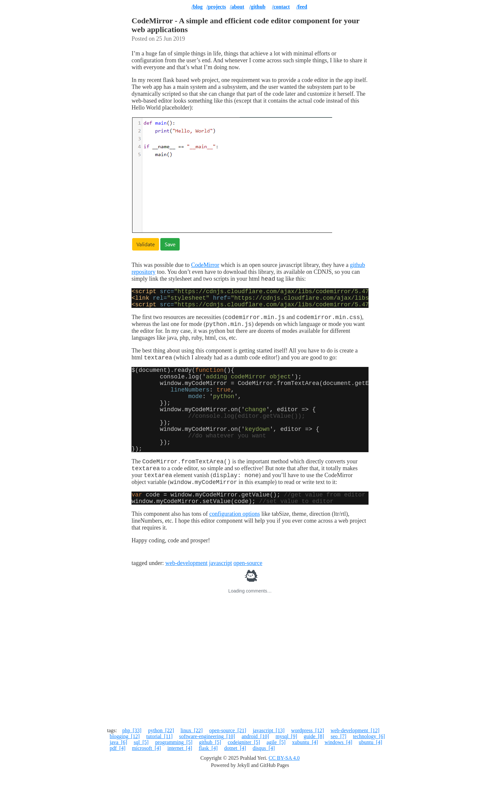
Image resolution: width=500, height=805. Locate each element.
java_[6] (118, 773)
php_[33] (132, 762)
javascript (220, 594)
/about (237, 7)
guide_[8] (314, 768)
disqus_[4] (263, 779)
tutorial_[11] (159, 768)
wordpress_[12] (307, 762)
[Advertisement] (250, 695)
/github (258, 7)
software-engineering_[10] (207, 768)
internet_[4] (179, 779)
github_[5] (210, 773)
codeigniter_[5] (244, 773)
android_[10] (255, 768)
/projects (216, 7)
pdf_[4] (118, 779)
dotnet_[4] (235, 779)
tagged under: (148, 594)
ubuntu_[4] (370, 773)
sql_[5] (141, 773)
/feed (301, 7)
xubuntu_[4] (305, 773)
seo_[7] (338, 768)
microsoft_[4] (146, 779)
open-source (247, 594)
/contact (281, 7)
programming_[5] (173, 773)
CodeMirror (205, 265)
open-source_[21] (227, 762)
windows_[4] (338, 773)
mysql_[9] (286, 768)
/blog (197, 7)
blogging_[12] (125, 768)
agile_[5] (276, 773)
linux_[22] (191, 762)
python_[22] (161, 762)
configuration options (234, 545)
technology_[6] (369, 768)
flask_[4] (208, 779)
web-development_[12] (354, 762)
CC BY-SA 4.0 (284, 789)
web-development (186, 594)
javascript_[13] (269, 762)
